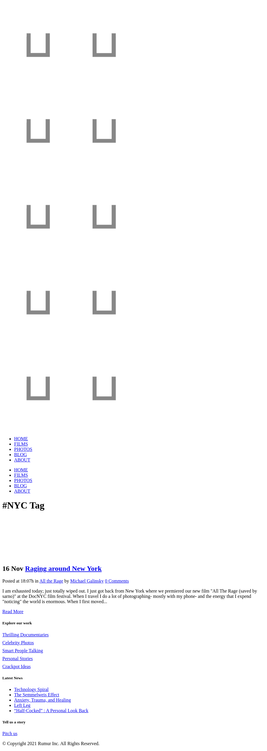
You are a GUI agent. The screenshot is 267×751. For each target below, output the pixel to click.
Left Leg (22, 705)
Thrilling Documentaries (25, 634)
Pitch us (9, 733)
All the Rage (51, 580)
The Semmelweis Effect (36, 694)
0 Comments (117, 580)
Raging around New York (63, 568)
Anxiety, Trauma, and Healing (42, 700)
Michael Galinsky (87, 580)
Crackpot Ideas (16, 666)
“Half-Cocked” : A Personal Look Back (51, 710)
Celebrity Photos (18, 642)
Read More (12, 611)
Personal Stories (17, 658)
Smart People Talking (22, 650)
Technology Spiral (31, 689)
